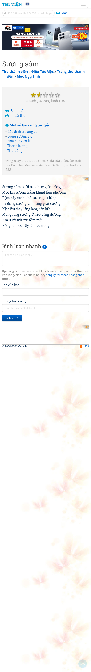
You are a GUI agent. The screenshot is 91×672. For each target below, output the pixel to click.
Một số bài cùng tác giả (27, 125)
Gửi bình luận (12, 404)
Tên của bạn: (11, 371)
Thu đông (14, 150)
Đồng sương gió (20, 136)
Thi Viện (12, 4)
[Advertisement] (45, 457)
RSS (84, 610)
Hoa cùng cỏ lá (19, 141)
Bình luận (18, 110)
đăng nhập (77, 361)
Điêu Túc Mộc (20, 165)
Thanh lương (17, 145)
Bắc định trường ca (22, 131)
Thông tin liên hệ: (14, 387)
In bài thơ (18, 115)
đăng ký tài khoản (57, 361)
